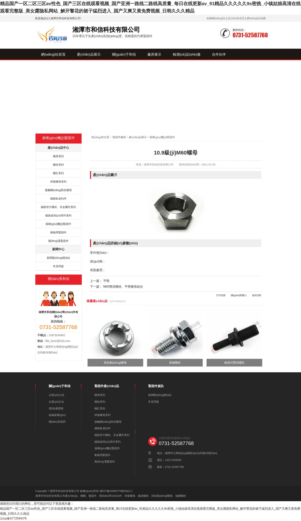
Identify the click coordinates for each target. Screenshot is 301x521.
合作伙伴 (219, 54)
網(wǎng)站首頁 (53, 54)
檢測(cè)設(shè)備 (186, 54)
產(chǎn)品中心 (58, 147)
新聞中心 (86, 66)
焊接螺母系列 (58, 181)
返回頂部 (256, 295)
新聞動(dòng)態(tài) (58, 257)
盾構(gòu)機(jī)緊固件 (162, 137)
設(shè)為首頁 (236, 18)
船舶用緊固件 (58, 232)
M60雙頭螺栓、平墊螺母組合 (123, 286)
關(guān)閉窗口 (239, 295)
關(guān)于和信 (124, 54)
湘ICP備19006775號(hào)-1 (116, 491)
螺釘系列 (58, 173)
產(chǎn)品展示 (89, 54)
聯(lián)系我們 (115, 66)
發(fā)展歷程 (56, 408)
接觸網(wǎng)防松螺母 (58, 190)
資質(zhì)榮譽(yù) (54, 66)
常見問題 (58, 266)
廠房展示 (154, 54)
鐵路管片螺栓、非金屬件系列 (111, 435)
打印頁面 (221, 295)
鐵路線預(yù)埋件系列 (58, 215)
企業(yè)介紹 (56, 395)
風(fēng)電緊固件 (58, 240)
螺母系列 (58, 156)
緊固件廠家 (119, 137)
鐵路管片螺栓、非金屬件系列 (58, 207)
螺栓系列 (58, 164)
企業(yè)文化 (56, 401)
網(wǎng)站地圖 (256, 18)
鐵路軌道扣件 (58, 198)
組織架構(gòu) (57, 415)
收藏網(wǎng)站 (216, 18)
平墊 (106, 280)
